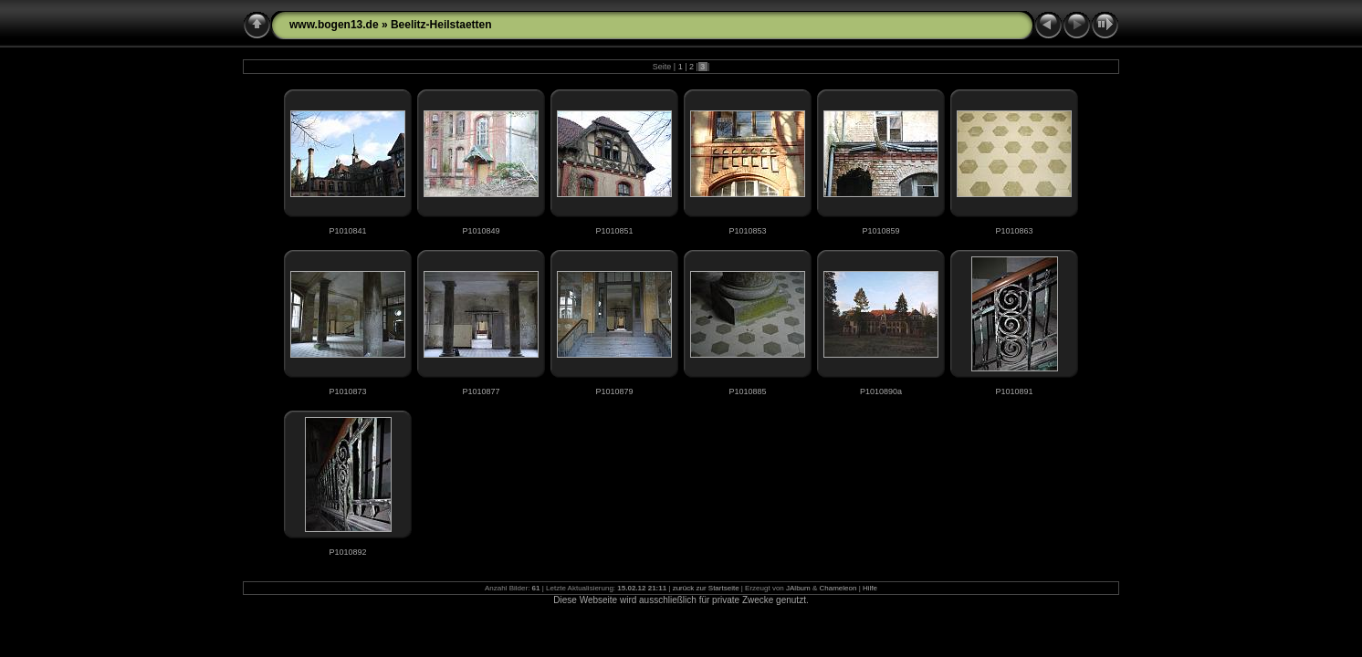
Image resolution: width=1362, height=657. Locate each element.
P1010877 (480, 391)
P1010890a (881, 391)
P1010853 (747, 230)
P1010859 (880, 230)
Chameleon (838, 588)
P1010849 (480, 230)
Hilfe (870, 588)
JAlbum (798, 588)
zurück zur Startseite (706, 588)
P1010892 (347, 552)
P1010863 (1013, 230)
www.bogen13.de (334, 24)
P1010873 (347, 391)
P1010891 (1013, 391)
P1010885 (747, 391)
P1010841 (347, 230)
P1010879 (614, 391)
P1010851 (614, 230)
